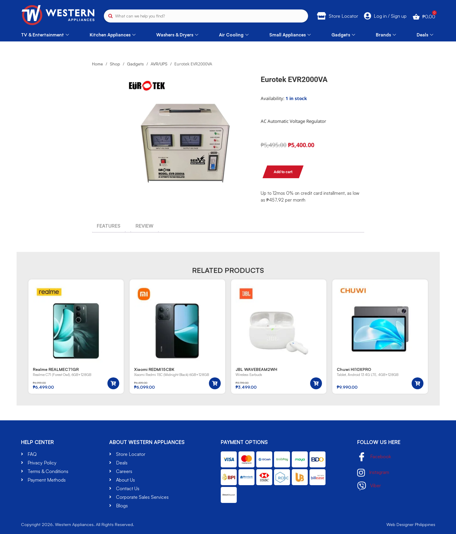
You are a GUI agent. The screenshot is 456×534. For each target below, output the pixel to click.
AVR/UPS (159, 63)
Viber (369, 486)
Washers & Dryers (177, 35)
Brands (386, 35)
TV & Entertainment (45, 35)
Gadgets (343, 35)
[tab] (108, 225)
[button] (113, 383)
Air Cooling (234, 35)
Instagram (373, 472)
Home (97, 63)
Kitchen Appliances (113, 35)
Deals (425, 35)
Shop (115, 63)
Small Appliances (290, 35)
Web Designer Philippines (410, 524)
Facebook (374, 457)
